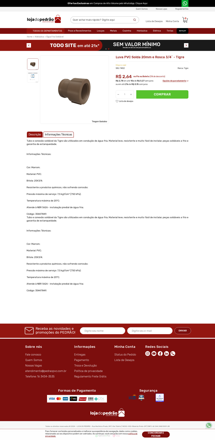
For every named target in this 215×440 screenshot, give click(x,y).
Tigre (186, 68)
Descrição (35, 134)
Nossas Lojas (161, 9)
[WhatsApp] (173, 353)
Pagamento (81, 360)
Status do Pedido (125, 354)
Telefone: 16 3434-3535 (40, 376)
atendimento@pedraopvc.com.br (45, 371)
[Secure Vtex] (141, 398)
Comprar (162, 94)
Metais (113, 30)
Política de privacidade (88, 371)
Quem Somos (142, 9)
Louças (100, 30)
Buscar (134, 20)
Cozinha (127, 30)
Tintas (170, 30)
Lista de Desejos (154, 21)
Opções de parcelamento (175, 81)
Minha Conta (172, 21)
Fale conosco (33, 354)
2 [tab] (108, 49)
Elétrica (157, 30)
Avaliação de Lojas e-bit (151, 398)
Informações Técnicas (58, 134)
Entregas (79, 354)
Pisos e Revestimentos (79, 30)
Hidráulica (142, 30)
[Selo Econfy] (160, 398)
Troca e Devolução (85, 365)
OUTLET (182, 31)
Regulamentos (181, 9)
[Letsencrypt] (132, 397)
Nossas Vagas (33, 365)
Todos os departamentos (47, 31)
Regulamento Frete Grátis (90, 376)
